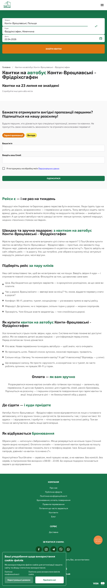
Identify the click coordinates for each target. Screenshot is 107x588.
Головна (6, 67)
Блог (53, 516)
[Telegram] (53, 549)
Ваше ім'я (7, 143)
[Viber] (61, 549)
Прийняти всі (49, 580)
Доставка (53, 532)
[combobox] (45, 23)
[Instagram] (46, 549)
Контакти (53, 512)
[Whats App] (68, 549)
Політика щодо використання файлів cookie (44, 572)
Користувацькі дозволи (19, 580)
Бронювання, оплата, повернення (53, 500)
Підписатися (53, 178)
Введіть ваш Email (11, 155)
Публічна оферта (53, 492)
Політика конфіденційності (53, 496)
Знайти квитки (53, 49)
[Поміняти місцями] (96, 26)
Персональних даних (48, 168)
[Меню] (102, 5)
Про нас (53, 487)
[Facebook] (39, 549)
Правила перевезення (53, 504)
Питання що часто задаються (53, 508)
